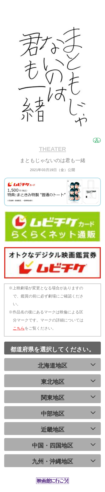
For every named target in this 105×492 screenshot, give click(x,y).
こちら (19, 328)
